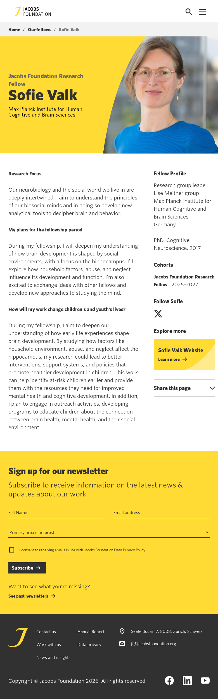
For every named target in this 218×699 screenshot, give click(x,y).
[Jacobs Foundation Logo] (31, 12)
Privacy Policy (134, 550)
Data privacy (89, 644)
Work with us (48, 644)
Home (14, 29)
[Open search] (189, 11)
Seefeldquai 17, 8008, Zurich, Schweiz (166, 631)
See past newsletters (28, 595)
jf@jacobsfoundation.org (153, 643)
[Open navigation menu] (202, 12)
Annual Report (90, 631)
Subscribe (22, 568)
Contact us (46, 631)
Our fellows (39, 29)
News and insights (53, 657)
